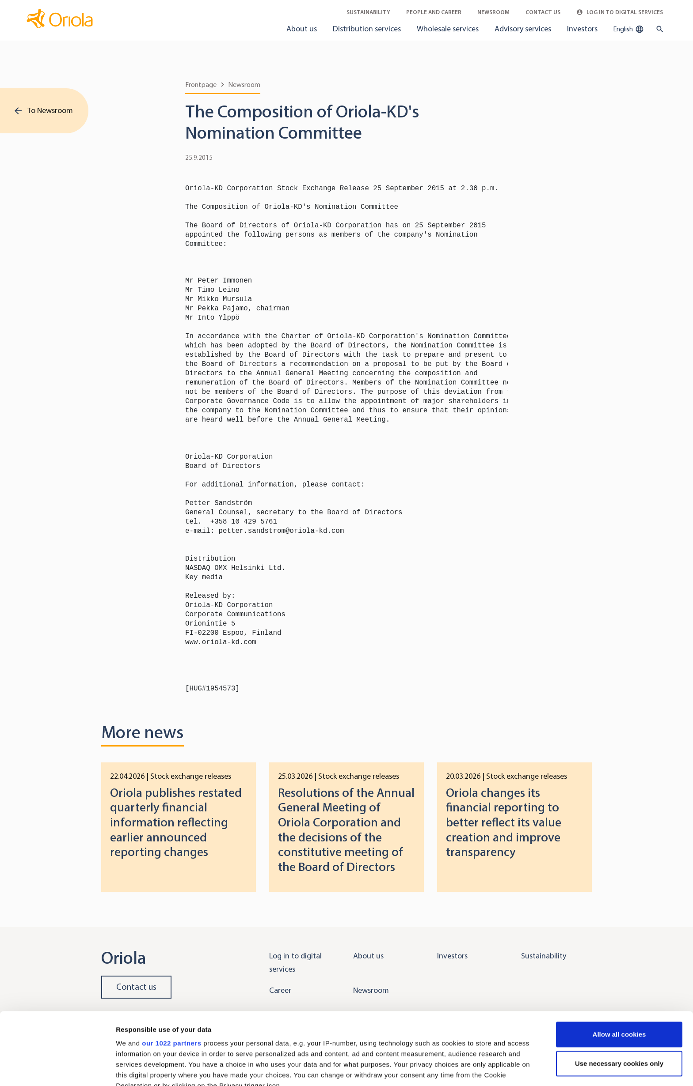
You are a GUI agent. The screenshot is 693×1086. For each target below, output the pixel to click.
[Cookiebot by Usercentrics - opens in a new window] (57, 1068)
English (628, 29)
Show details (136, 1068)
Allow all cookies (619, 962)
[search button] (657, 29)
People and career (433, 12)
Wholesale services (448, 29)
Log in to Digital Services (619, 12)
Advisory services (523, 29)
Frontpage (201, 84)
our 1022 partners (171, 971)
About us (301, 29)
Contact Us (542, 12)
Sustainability (368, 12)
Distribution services (367, 29)
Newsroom (493, 12)
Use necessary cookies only (619, 991)
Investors (582, 29)
